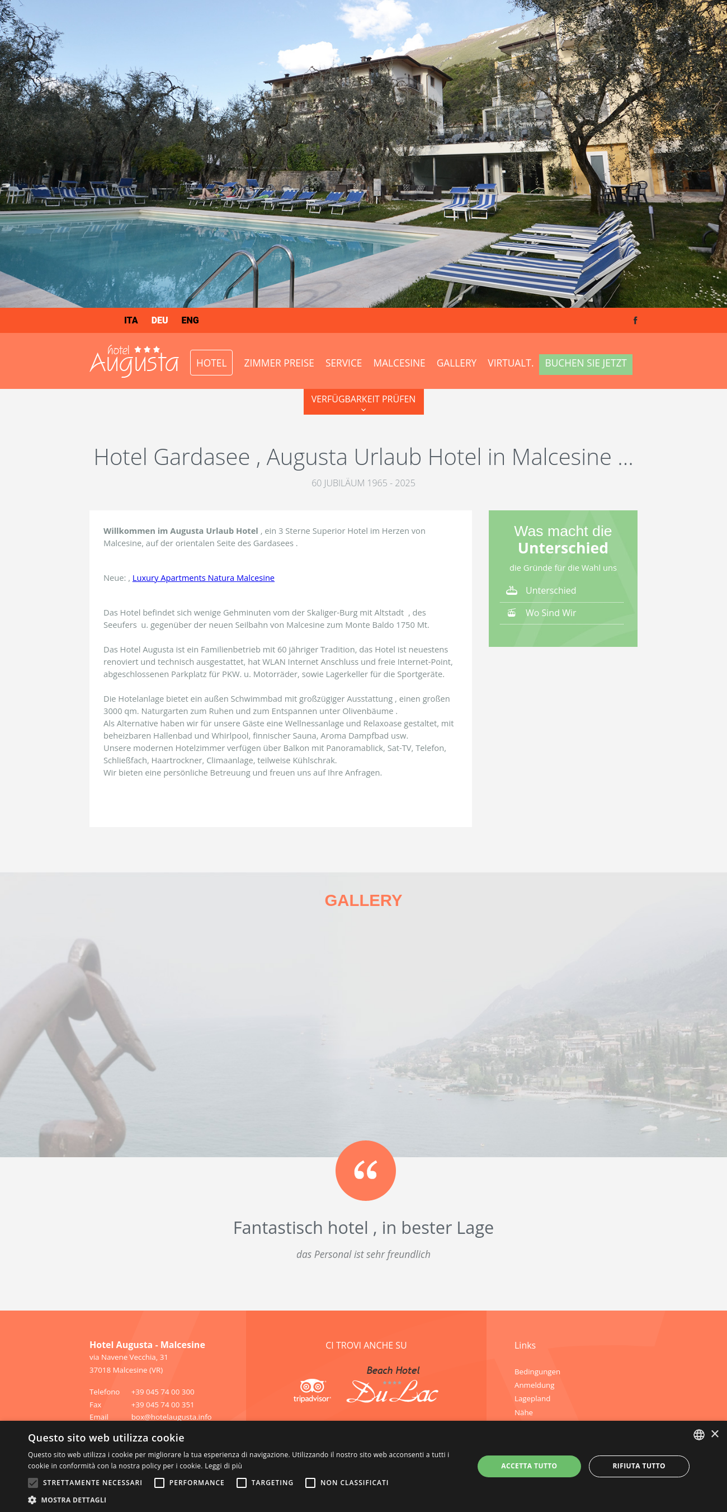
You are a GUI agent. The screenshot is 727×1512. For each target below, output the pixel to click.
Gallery (457, 362)
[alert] (363, 1466)
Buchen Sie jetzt (585, 362)
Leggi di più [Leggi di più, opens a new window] (223, 1466)
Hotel (211, 362)
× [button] (714, 1434)
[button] (244, 1499)
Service (343, 362)
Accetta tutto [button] (529, 1466)
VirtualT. (511, 362)
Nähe (523, 1412)
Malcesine (400, 362)
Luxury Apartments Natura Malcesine (204, 577)
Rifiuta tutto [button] (638, 1466)
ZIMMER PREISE (279, 362)
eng (190, 320)
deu (160, 320)
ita (131, 320)
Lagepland (532, 1398)
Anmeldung (534, 1385)
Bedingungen (537, 1372)
